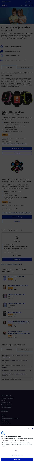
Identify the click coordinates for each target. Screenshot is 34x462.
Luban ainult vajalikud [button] (17, 455)
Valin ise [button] (17, 450)
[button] (30, 428)
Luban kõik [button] (17, 459)
